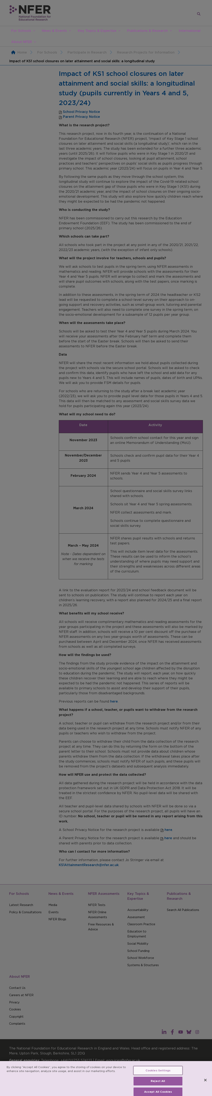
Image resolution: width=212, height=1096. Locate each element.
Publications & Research (147, 31)
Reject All (158, 1086)
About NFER (21, 42)
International (189, 31)
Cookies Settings (158, 1075)
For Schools (21, 31)
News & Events (54, 31)
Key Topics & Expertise (97, 31)
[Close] (205, 1085)
